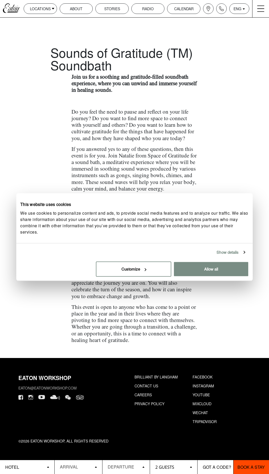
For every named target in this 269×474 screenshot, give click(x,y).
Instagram (203, 385)
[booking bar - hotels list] (27, 467)
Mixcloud (202, 403)
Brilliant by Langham (156, 377)
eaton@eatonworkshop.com (47, 388)
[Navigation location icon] (208, 8)
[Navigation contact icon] (221, 8)
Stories (112, 8)
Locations (40, 8)
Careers (143, 394)
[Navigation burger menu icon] (260, 9)
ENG (237, 8)
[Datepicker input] (78, 467)
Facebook (203, 377)
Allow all (211, 269)
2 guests (164, 467)
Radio (148, 8)
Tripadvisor (205, 421)
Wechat (200, 412)
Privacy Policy (149, 403)
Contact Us (146, 385)
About (76, 8)
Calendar (184, 8)
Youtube (201, 394)
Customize (133, 269)
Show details (227, 252)
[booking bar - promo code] (215, 467)
